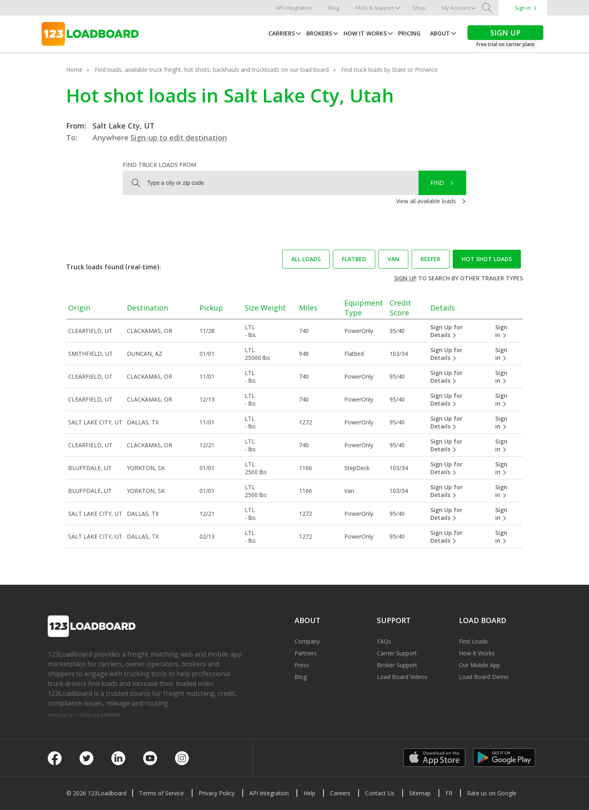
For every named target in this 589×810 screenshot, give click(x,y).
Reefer (431, 259)
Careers (340, 793)
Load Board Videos (402, 677)
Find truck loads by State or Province (389, 69)
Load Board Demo (484, 677)
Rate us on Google (491, 793)
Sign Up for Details (446, 331)
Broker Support (397, 665)
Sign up (405, 278)
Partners (305, 653)
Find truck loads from (159, 165)
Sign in (523, 7)
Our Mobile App (479, 665)
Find (437, 183)
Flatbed (354, 259)
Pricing (409, 33)
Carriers (281, 33)
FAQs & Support (374, 7)
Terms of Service (161, 793)
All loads (306, 259)
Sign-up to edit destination (179, 137)
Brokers (319, 33)
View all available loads (426, 201)
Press (301, 665)
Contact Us (379, 793)
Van (393, 259)
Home (74, 69)
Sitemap (420, 793)
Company (307, 641)
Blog (333, 7)
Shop (418, 7)
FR (448, 793)
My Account (456, 7)
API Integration (294, 7)
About (440, 33)
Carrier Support (397, 653)
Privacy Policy (217, 793)
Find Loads (473, 641)
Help (309, 793)
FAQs (384, 641)
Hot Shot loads (487, 259)
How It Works (365, 33)
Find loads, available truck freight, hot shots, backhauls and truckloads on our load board (212, 69)
